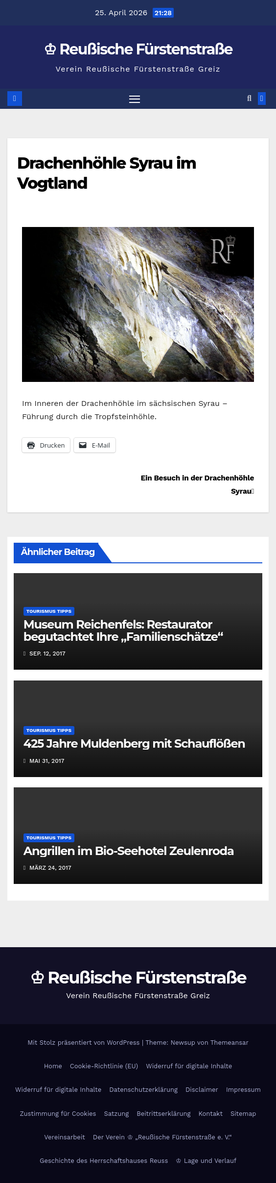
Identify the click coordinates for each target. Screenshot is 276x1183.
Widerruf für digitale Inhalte (189, 1066)
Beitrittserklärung (163, 1113)
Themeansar (229, 1042)
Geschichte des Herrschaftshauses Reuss (104, 1160)
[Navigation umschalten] (134, 99)
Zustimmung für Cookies (58, 1113)
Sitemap (243, 1113)
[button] (249, 98)
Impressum (243, 1089)
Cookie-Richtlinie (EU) (104, 1066)
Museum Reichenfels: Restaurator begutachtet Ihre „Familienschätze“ (123, 630)
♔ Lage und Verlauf (206, 1160)
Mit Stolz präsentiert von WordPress (84, 1042)
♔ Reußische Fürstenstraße (138, 49)
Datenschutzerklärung (143, 1089)
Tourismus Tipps (48, 611)
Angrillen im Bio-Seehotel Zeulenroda (128, 851)
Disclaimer (201, 1089)
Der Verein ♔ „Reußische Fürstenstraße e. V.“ (162, 1137)
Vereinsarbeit (64, 1137)
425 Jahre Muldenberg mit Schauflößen (134, 743)
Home (53, 1066)
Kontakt (211, 1113)
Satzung (116, 1113)
